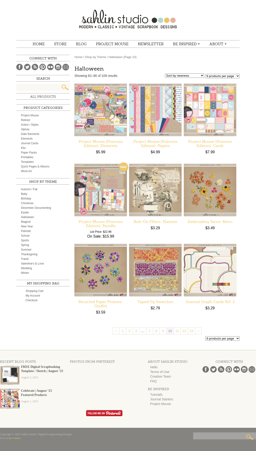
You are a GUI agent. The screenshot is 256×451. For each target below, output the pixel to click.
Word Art (26, 171)
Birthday (26, 198)
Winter (25, 273)
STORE (60, 44)
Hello (154, 367)
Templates (27, 161)
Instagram (58, 67)
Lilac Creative (13, 438)
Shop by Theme (95, 57)
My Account (33, 295)
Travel (25, 259)
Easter (25, 212)
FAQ (153, 381)
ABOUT (216, 44)
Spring (25, 245)
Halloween (27, 217)
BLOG (81, 44)
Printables (27, 157)
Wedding (26, 268)
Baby (24, 194)
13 (191, 331)
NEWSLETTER (151, 44)
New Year (27, 226)
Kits (23, 148)
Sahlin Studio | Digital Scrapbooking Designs (128, 19)
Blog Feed (35, 67)
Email (65, 67)
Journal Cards (29, 143)
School (25, 235)
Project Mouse (112, 44)
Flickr (50, 67)
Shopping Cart (35, 291)
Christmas (27, 203)
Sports (25, 240)
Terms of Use (159, 372)
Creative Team (160, 376)
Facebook (19, 67)
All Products (43, 96)
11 (177, 331)
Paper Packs (29, 152)
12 (184, 331)
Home (39, 44)
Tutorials (156, 394)
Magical (25, 221)
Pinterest (42, 67)
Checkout (31, 300)
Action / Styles (30, 124)
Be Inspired (185, 44)
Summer (26, 249)
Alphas (25, 129)
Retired (25, 120)
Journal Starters (161, 399)
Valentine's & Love (32, 263)
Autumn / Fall (29, 189)
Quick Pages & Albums (35, 166)
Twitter (27, 67)
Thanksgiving (29, 254)
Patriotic (26, 231)
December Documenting (36, 207)
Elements (27, 138)
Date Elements (30, 134)
